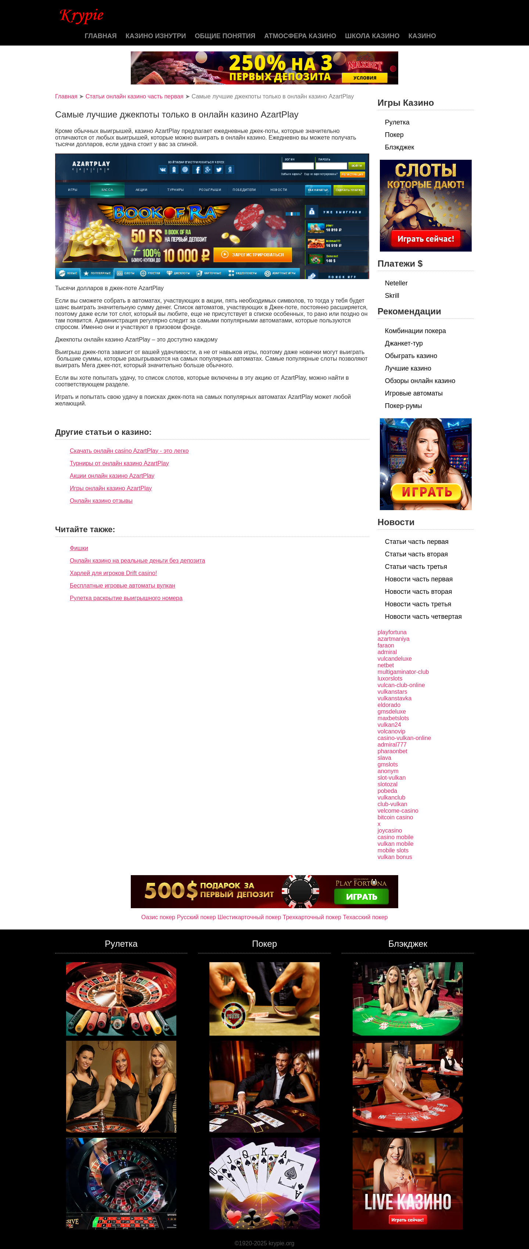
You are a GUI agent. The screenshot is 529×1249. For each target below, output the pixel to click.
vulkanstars (392, 692)
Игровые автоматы (414, 393)
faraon (386, 645)
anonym (388, 771)
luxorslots (390, 678)
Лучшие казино (408, 368)
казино (422, 36)
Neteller (396, 283)
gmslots (388, 764)
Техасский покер (365, 917)
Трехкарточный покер (312, 917)
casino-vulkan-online (404, 738)
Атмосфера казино (300, 36)
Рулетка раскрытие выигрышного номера (126, 598)
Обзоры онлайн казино (420, 381)
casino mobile (396, 837)
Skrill (392, 295)
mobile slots (393, 850)
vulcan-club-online (401, 685)
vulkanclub (392, 797)
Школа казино (372, 36)
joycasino (390, 830)
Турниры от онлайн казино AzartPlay (119, 463)
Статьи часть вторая (416, 554)
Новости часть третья (418, 604)
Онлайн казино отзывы (101, 501)
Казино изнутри (156, 36)
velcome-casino (398, 811)
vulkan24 (389, 725)
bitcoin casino (395, 817)
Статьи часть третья (416, 566)
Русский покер (196, 917)
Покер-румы (403, 405)
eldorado (389, 705)
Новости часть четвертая (423, 616)
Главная (100, 36)
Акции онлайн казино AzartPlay (112, 476)
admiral (387, 652)
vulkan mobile (396, 844)
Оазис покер (158, 917)
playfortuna (392, 632)
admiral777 (392, 744)
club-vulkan (392, 804)
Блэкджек (399, 147)
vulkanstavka (395, 698)
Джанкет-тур (404, 343)
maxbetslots (393, 718)
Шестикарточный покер (249, 917)
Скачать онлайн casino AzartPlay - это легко (129, 451)
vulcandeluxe (395, 659)
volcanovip (392, 731)
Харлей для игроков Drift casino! (113, 573)
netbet (386, 665)
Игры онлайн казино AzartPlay (111, 488)
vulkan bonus (395, 857)
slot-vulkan (392, 778)
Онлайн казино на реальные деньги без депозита (137, 560)
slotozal (387, 784)
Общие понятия (225, 36)
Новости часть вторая (418, 591)
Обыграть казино (411, 356)
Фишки (79, 548)
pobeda (387, 791)
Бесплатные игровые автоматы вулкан (122, 585)
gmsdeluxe (392, 711)
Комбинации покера (415, 331)
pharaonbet (392, 751)
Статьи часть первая (417, 541)
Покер (394, 134)
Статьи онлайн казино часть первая (135, 96)
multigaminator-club (403, 672)
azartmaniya (394, 639)
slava (384, 758)
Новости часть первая (419, 579)
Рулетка (397, 122)
